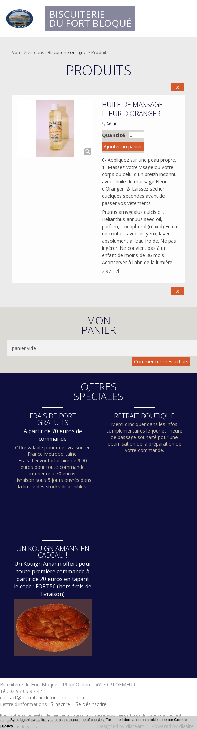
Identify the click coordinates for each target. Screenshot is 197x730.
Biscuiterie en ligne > (69, 52)
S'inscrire (60, 704)
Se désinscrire (91, 704)
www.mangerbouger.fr (126, 715)
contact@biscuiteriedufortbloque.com (42, 697)
